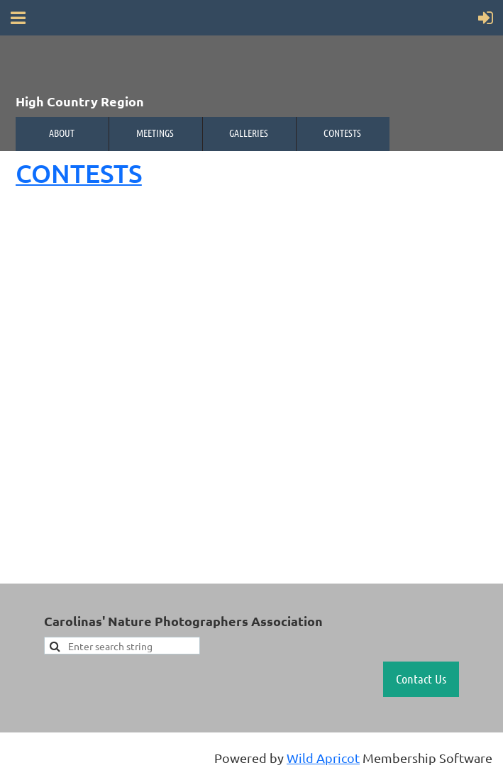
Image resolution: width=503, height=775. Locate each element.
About (61, 132)
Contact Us (421, 678)
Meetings (155, 132)
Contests (342, 132)
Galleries (248, 132)
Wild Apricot (323, 757)
